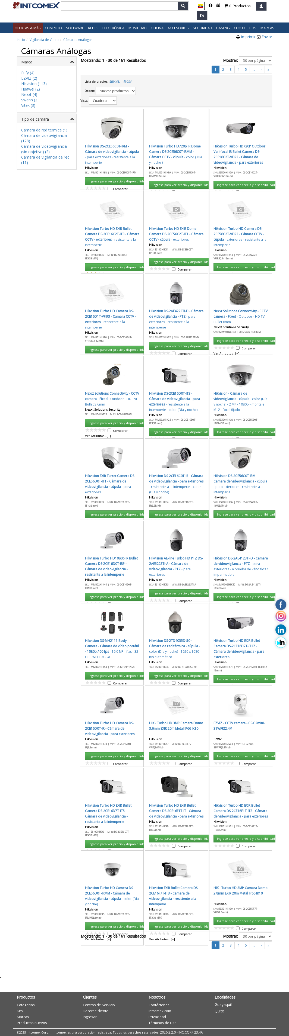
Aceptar (162, 347)
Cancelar (188, 347)
